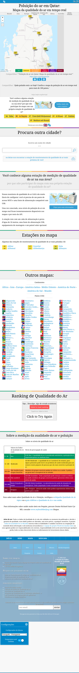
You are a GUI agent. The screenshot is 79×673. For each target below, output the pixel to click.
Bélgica (6, 329)
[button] (2, 17)
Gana (25, 333)
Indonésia (27, 364)
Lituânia (45, 315)
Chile (6, 360)
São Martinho (66, 331)
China (6, 362)
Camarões (7, 350)
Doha (58, 246)
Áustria (6, 321)
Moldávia (45, 350)
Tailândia (64, 348)
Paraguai (45, 374)
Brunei (6, 342)
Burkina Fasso (9, 346)
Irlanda (26, 368)
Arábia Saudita (9, 311)
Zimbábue (65, 378)
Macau (44, 319)
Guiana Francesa (29, 348)
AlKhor (7, 246)
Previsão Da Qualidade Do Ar (15, 591)
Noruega (45, 362)
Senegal (64, 333)
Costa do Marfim (10, 374)
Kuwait (44, 305)
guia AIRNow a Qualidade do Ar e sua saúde (44, 500)
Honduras (26, 352)
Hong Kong (27, 354)
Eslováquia (27, 311)
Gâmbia (26, 331)
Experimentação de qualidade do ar (17, 577)
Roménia (64, 323)
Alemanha (8, 307)
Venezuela (65, 372)
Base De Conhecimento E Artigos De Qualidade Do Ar (23, 575)
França (25, 327)
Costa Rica (8, 372)
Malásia (45, 325)
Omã (43, 368)
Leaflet (2, 70)
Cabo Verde (8, 348)
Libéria (44, 313)
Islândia (26, 370)
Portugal (64, 303)
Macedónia (46, 321)
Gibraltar (26, 337)
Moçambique (47, 348)
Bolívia (6, 335)
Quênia (63, 307)
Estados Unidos (29, 317)
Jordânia (45, 301)
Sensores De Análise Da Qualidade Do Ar (18, 579)
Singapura (65, 337)
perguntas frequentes (12, 583)
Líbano (44, 311)
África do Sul (9, 303)
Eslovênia (26, 313)
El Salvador (27, 305)
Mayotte (45, 342)
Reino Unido (66, 311)
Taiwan (64, 350)
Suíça (63, 346)
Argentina (8, 315)
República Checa (67, 313)
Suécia (63, 344)
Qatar (63, 305)
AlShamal (8, 248)
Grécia (25, 339)
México (44, 344)
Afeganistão (8, 301)
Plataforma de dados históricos (15, 597)
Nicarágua (46, 358)
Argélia (6, 313)
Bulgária (7, 344)
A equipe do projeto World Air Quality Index (58, 526)
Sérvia (63, 335)
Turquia (64, 362)
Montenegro (46, 354)
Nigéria (45, 360)
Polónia (45, 378)
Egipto (25, 303)
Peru (43, 376)
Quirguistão (65, 309)
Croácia (7, 376)
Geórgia (26, 335)
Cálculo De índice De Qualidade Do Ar (17, 589)
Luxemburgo (47, 317)
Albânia (7, 305)
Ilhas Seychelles (29, 360)
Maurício (45, 339)
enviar (57, 607)
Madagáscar (46, 323)
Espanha (26, 315)
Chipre (6, 364)
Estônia (25, 319)
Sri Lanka (64, 339)
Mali (43, 331)
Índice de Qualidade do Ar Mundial (16, 523)
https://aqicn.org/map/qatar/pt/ (39, 76)
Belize (6, 331)
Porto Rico (65, 301)
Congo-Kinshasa (10, 368)
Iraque (25, 366)
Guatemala (27, 344)
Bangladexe (8, 327)
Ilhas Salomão (28, 358)
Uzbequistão (65, 370)
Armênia (7, 317)
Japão (25, 376)
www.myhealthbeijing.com (42, 509)
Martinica (45, 337)
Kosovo (44, 303)
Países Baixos (47, 370)
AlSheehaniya (36, 248)
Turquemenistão (67, 360)
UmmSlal (34, 246)
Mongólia (45, 352)
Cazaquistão (8, 356)
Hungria (26, 356)
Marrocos (45, 335)
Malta (44, 333)
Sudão (63, 342)
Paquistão (45, 372)
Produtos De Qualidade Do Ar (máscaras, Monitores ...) (23, 593)
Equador (26, 309)
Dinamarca (27, 301)
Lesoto (44, 307)
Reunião (64, 321)
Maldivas (45, 329)
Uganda (64, 366)
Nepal (44, 356)
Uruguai (64, 368)
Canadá (7, 354)
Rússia (63, 327)
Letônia (45, 309)
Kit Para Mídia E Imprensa (14, 566)
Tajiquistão (65, 352)
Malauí (44, 327)
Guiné (25, 350)
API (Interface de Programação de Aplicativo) (20, 595)
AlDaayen (60, 248)
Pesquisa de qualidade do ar (15, 570)
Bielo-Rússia (8, 333)
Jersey (25, 378)
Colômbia (7, 366)
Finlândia (26, 325)
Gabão (25, 329)
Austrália (7, 319)
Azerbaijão (8, 323)
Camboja (7, 352)
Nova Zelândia (47, 366)
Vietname (64, 374)
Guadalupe (27, 342)
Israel (25, 372)
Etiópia (25, 321)
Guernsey (26, 346)
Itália (25, 374)
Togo (62, 356)
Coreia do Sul (9, 370)
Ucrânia (64, 364)
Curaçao (7, 378)
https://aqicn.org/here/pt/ (39, 94)
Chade (6, 358)
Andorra (7, 309)
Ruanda (64, 325)
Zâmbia (64, 376)
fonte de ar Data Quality (13, 587)
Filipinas (26, 323)
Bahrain (7, 325)
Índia (25, 362)
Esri (7, 71)
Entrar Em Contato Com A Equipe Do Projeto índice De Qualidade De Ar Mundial (27, 563)
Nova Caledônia (48, 364)
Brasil (6, 339)
